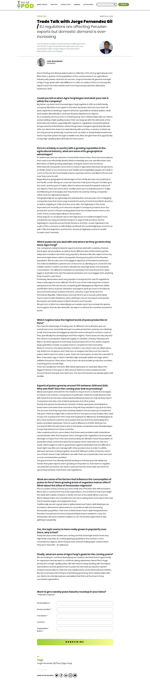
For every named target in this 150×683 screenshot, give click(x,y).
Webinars (77, 4)
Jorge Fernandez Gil (46, 663)
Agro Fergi (67, 663)
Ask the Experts (88, 4)
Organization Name (42, 630)
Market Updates (42, 4)
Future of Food (66, 4)
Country (41, 622)
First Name (42, 616)
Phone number (44, 609)
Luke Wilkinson (54, 61)
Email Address (44, 603)
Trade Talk (54, 4)
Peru (59, 663)
